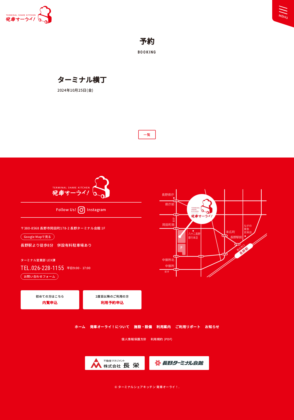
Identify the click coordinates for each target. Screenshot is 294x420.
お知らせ (212, 326)
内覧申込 (50, 299)
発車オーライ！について (110, 326)
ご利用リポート (187, 326)
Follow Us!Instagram (81, 210)
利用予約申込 (112, 299)
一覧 (147, 134)
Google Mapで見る (37, 236)
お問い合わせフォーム (39, 276)
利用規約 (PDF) (161, 339)
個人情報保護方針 (134, 339)
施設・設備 (143, 326)
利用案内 (163, 326)
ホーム (80, 326)
